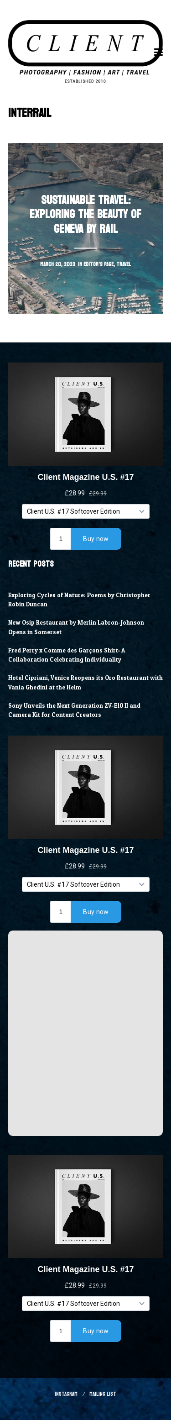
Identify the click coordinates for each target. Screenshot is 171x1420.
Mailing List (102, 1394)
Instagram (66, 1394)
